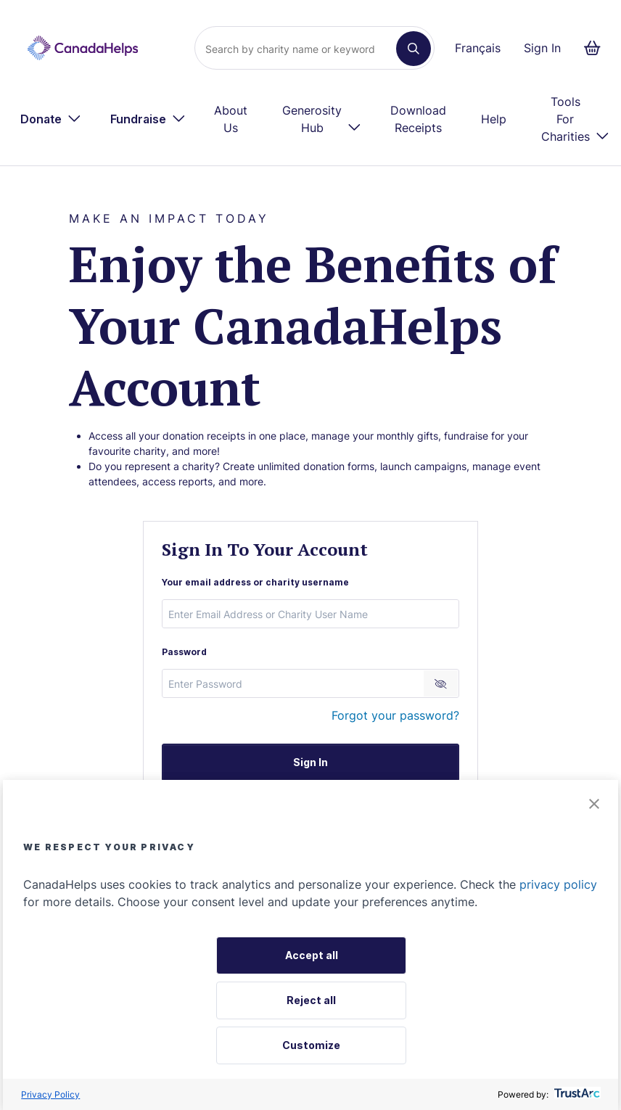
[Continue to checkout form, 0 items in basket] (596, 48)
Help (493, 119)
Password (184, 651)
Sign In (542, 48)
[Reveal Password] (441, 683)
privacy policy (558, 884)
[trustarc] (575, 1094)
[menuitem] (50, 119)
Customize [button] (311, 1045)
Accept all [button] (311, 955)
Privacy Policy (50, 1094)
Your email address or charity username (255, 582)
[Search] (301, 48)
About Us (230, 119)
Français (478, 48)
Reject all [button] (311, 1000)
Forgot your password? (395, 715)
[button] (594, 805)
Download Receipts (418, 119)
